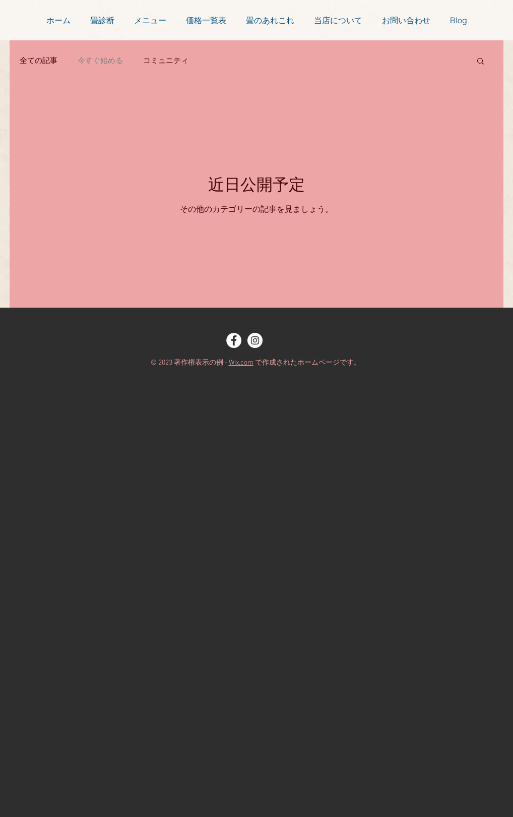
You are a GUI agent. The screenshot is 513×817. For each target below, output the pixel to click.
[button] (480, 61)
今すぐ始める (100, 60)
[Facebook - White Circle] (233, 340)
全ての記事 (38, 60)
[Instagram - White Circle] (255, 340)
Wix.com (241, 363)
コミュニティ (165, 60)
